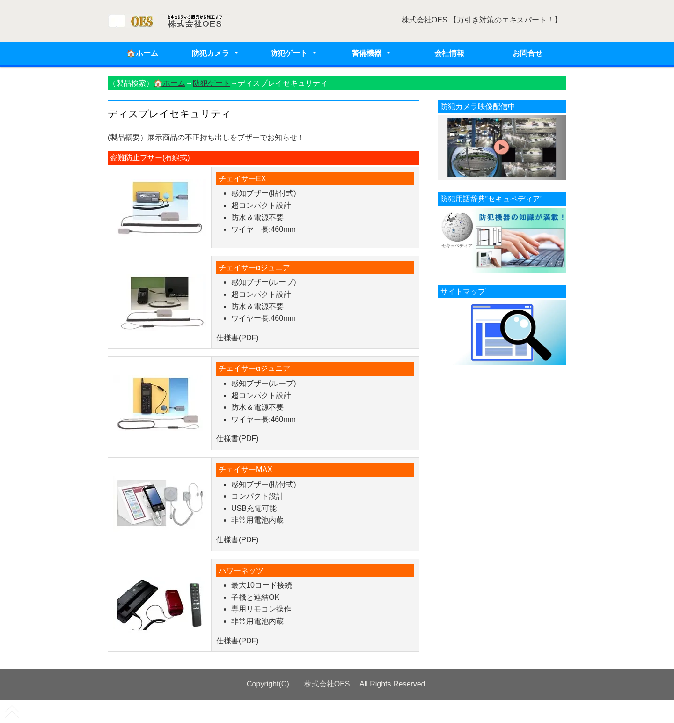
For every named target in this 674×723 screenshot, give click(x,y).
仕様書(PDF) (237, 338)
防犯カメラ (210, 53)
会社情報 (449, 53)
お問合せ (527, 53)
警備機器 (366, 53)
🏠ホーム (142, 53)
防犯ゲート (289, 53)
